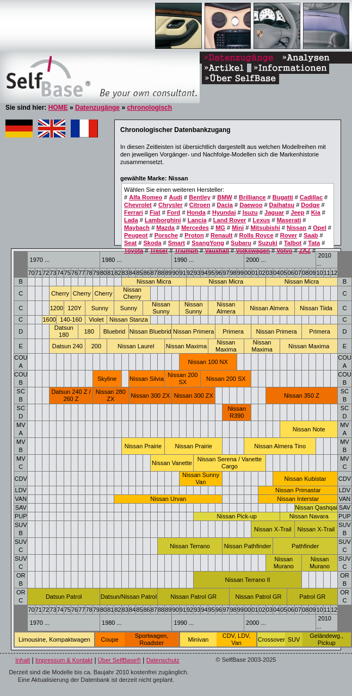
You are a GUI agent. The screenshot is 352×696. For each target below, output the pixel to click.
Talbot (292, 243)
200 (96, 346)
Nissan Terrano (190, 546)
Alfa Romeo (145, 197)
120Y (74, 308)
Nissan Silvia (146, 378)
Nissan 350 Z (301, 395)
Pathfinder (305, 546)
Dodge (310, 205)
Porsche (166, 235)
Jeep (297, 212)
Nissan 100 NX (208, 362)
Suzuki (267, 243)
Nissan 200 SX (182, 378)
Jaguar (274, 212)
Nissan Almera (226, 308)
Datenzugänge (97, 107)
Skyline (106, 378)
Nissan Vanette (172, 463)
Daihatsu (281, 205)
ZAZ (305, 250)
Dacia (225, 205)
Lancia (197, 220)
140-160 (71, 319)
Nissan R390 (236, 412)
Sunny (99, 308)
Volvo (284, 250)
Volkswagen (253, 250)
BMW (224, 197)
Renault (221, 235)
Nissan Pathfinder (247, 546)
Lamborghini (163, 220)
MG (220, 227)
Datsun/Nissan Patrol (129, 596)
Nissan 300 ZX (150, 395)
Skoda (152, 243)
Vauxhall (217, 250)
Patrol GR (312, 596)
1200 (56, 308)
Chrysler (170, 205)
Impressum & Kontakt (63, 660)
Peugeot (135, 235)
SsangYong (208, 243)
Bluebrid (114, 331)
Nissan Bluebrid (150, 331)
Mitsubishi (265, 227)
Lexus (261, 220)
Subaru (241, 243)
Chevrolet (138, 205)
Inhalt (22, 660)
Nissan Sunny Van (200, 478)
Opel (319, 227)
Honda (196, 212)
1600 (48, 319)
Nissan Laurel (136, 346)
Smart (176, 243)
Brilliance (252, 197)
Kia (315, 212)
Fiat (155, 212)
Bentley (200, 197)
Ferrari (133, 212)
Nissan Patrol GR (193, 596)
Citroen (200, 205)
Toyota (133, 250)
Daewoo (250, 205)
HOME (58, 107)
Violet (96, 319)
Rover (288, 235)
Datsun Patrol (64, 596)
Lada (131, 220)
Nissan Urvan (168, 499)
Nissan (296, 227)
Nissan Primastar (298, 490)
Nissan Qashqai (316, 507)
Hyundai (224, 212)
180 (89, 331)
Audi (175, 197)
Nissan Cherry (132, 293)
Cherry (60, 293)
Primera (233, 331)
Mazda (165, 227)
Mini (238, 227)
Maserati (289, 220)
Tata (314, 243)
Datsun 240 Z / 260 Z (70, 395)
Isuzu (250, 212)
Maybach (137, 227)
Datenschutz (163, 660)
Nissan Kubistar (305, 478)
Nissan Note (309, 429)
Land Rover (229, 220)
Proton (193, 235)
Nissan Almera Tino (280, 446)
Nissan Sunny (161, 308)
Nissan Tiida (316, 308)
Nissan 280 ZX (111, 395)
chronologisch (149, 107)
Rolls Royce (256, 235)
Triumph (186, 250)
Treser (159, 250)
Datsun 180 (63, 331)
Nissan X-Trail (273, 529)
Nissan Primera (193, 331)
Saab (311, 235)
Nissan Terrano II (247, 579)
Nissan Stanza (128, 319)
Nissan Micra (154, 281)
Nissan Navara (309, 516)
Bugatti (283, 197)
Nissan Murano (284, 562)
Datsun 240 (67, 346)
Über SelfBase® (119, 660)
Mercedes (195, 227)
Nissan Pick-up (237, 516)
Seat (130, 243)
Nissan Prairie (143, 446)
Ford (173, 212)
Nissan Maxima (186, 346)
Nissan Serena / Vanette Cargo (229, 462)
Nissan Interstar (298, 499)
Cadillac (311, 197)
